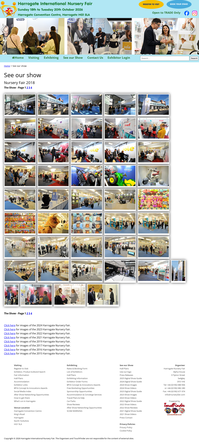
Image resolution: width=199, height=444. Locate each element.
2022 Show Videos (128, 404)
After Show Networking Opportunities (31, 394)
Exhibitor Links (21, 384)
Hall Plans (18, 378)
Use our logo (125, 371)
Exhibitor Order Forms (77, 381)
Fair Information (21, 375)
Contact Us (95, 57)
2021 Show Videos (128, 414)
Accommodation (21, 381)
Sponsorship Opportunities (79, 391)
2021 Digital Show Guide (131, 411)
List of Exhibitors (74, 371)
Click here (9, 325)
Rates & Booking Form (77, 368)
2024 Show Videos (128, 388)
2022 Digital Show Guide (131, 401)
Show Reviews (73, 404)
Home (18, 57)
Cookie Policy (126, 430)
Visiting (33, 57)
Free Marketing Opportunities (80, 388)
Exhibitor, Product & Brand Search (29, 371)
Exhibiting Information (77, 378)
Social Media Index (22, 391)
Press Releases (126, 375)
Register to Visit (21, 368)
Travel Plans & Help (76, 397)
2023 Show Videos (128, 397)
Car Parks (71, 401)
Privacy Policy (126, 427)
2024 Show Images (128, 384)
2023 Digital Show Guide (131, 391)
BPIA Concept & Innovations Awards (30, 388)
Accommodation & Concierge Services (84, 394)
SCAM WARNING (74, 411)
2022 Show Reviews (129, 407)
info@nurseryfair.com (175, 394)
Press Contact (126, 417)
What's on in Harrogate (24, 401)
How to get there (22, 397)
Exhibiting (51, 57)
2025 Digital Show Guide (131, 378)
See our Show (73, 57)
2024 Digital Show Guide (131, 381)
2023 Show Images (128, 394)
